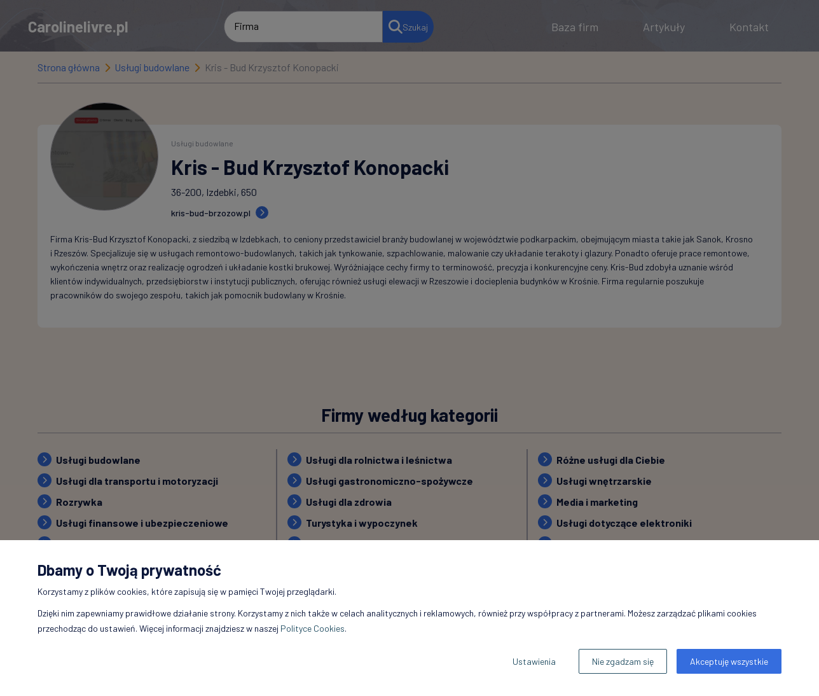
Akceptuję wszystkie (729, 661)
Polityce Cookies (312, 628)
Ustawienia (534, 661)
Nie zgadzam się (623, 661)
